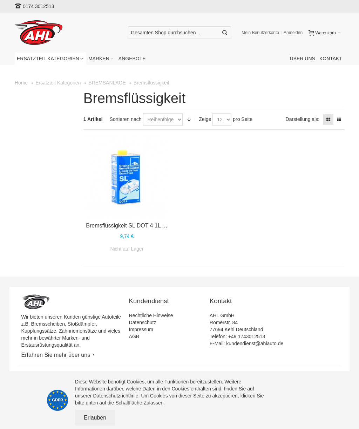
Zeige (205, 119)
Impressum (141, 329)
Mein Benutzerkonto (260, 32)
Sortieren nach (126, 119)
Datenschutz (142, 322)
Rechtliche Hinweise (151, 315)
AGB (134, 336)
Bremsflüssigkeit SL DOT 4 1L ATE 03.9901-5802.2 (149, 226)
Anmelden (293, 32)
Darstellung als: (303, 119)
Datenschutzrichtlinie (115, 396)
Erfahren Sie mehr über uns (55, 355)
